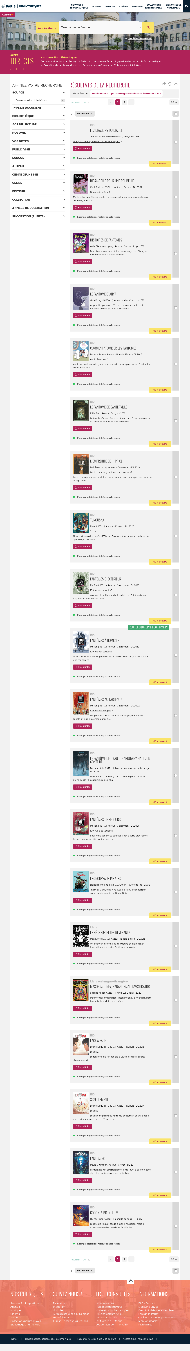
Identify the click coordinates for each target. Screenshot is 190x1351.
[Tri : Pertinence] (85, 114)
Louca (96, 1063)
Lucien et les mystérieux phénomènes (113, 475)
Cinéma (15, 1327)
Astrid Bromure (101, 362)
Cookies (143, 1331)
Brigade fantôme (102, 192)
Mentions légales (148, 1335)
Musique (15, 1324)
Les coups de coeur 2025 (110, 1331)
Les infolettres (61, 1331)
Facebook (59, 1317)
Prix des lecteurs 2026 (109, 1327)
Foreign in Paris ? (148, 1327)
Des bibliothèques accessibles (156, 1324)
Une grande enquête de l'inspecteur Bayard (116, 141)
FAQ (140, 1317)
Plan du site (145, 1338)
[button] (186, 6)
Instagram (59, 1320)
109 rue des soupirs (103, 594)
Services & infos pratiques (25, 1317)
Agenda (15, 1320)
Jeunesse (15, 1331)
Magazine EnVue (148, 1320)
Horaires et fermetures (109, 1320)
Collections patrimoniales (25, 1335)
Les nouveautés (105, 1317)
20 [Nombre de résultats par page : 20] (173, 102)
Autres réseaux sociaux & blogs (71, 1327)
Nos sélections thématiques (112, 1324)
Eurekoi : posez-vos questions (70, 1335)
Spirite (96, 534)
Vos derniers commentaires (112, 1338)
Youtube (58, 1324)
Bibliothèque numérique (25, 1338)
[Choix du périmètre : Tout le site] (47, 27)
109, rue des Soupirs (104, 834)
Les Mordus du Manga (109, 1335)
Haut (130, 1295)
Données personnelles (163, 1331)
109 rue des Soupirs (103, 714)
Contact (150, 1317)
